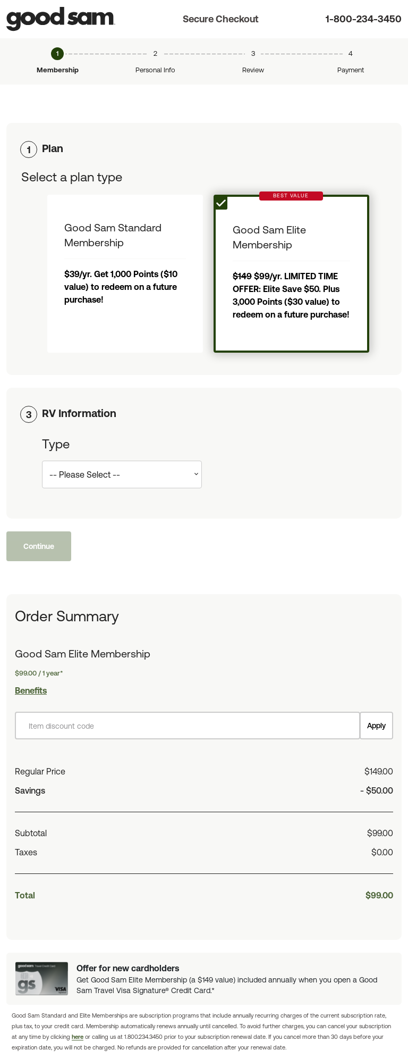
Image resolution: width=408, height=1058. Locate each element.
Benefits (31, 690)
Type (56, 444)
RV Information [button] (79, 413)
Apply (376, 725)
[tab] (204, 148)
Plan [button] (52, 148)
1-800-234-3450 (364, 18)
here (77, 1037)
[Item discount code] (187, 725)
